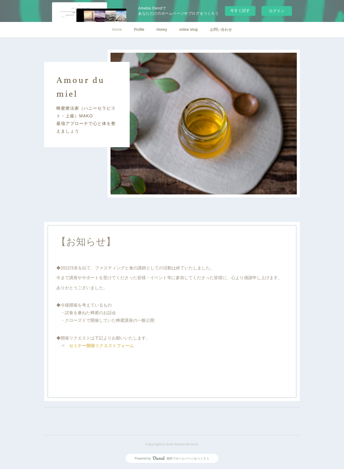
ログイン (277, 11)
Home (117, 29)
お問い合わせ (221, 29)
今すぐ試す (240, 10)
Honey (161, 29)
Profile (139, 29)
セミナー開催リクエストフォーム (101, 345)
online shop (188, 29)
